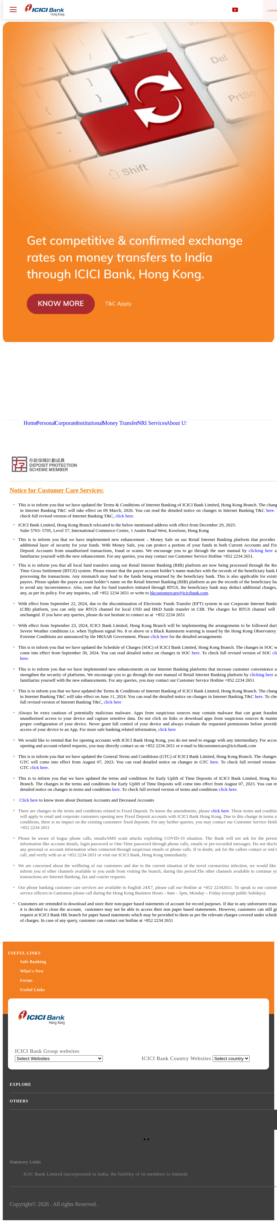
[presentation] (41, 1021)
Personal (45, 423)
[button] (138, 340)
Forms (26, 980)
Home (30, 423)
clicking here (261, 550)
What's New (32, 971)
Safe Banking (33, 961)
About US (177, 423)
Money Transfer (120, 423)
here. (259, 696)
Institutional (89, 423)
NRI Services (152, 423)
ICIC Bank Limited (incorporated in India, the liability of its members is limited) (106, 1174)
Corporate (66, 423)
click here (124, 515)
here (270, 510)
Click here (28, 800)
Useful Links (32, 989)
